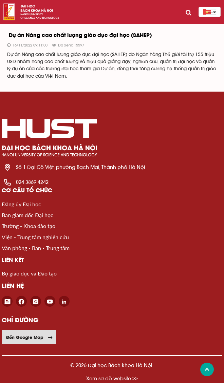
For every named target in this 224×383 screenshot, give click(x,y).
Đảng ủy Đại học (21, 204)
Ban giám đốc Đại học (27, 215)
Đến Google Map (29, 337)
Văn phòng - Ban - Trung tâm (36, 248)
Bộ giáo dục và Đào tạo (29, 273)
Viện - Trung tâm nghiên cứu (35, 237)
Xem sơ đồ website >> (112, 378)
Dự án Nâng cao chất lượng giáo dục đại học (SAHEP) (80, 35)
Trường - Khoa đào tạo (28, 226)
